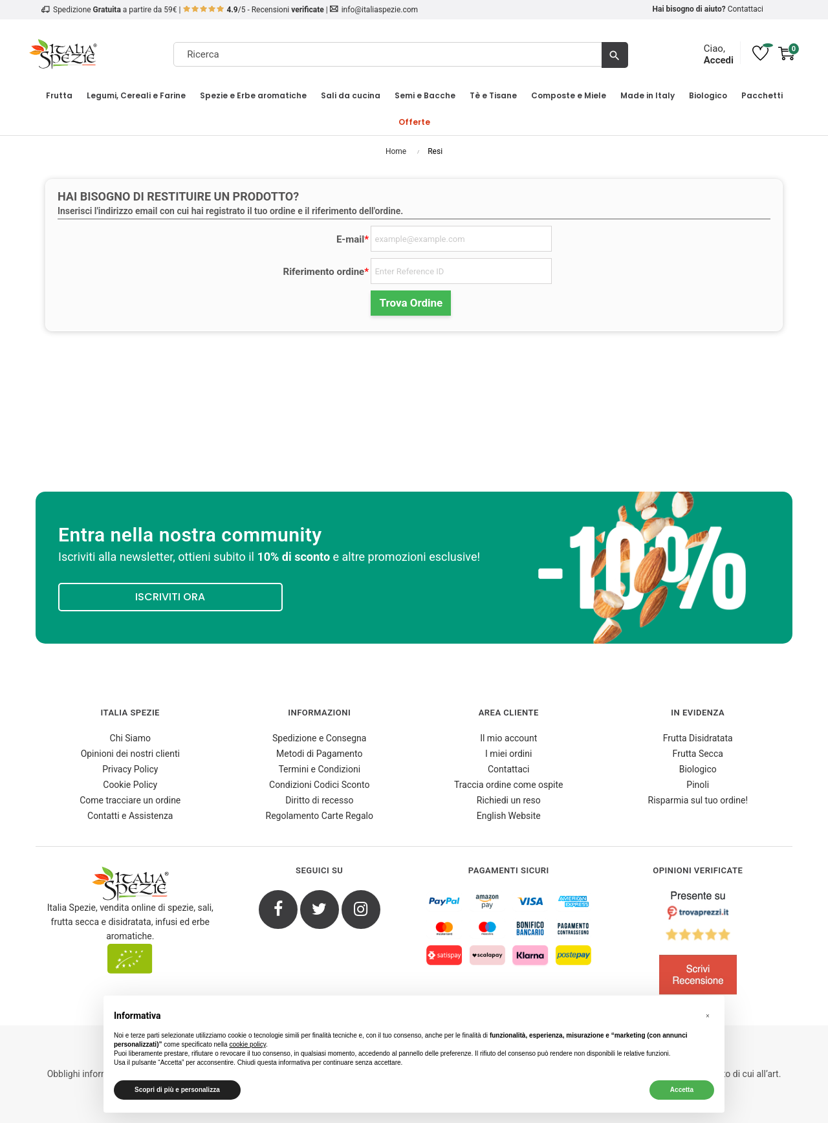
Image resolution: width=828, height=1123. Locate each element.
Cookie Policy (130, 785)
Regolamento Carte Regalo (319, 816)
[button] (707, 1016)
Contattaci (745, 9)
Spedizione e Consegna (319, 738)
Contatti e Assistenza (130, 816)
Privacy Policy (130, 769)
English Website (509, 816)
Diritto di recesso (319, 800)
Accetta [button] (681, 1089)
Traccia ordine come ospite (508, 785)
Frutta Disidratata (698, 738)
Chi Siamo (130, 738)
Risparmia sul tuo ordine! (698, 800)
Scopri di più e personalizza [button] (177, 1089)
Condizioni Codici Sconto (319, 785)
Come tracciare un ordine (130, 800)
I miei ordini (508, 753)
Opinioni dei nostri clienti (130, 753)
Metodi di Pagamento (319, 753)
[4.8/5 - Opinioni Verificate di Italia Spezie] (698, 946)
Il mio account (508, 738)
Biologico (698, 769)
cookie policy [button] (247, 1044)
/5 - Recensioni (253, 9)
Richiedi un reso (509, 800)
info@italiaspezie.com (380, 9)
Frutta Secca (698, 753)
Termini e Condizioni (319, 769)
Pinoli (697, 785)
